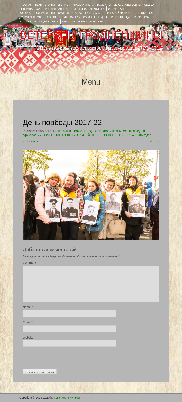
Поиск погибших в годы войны (119, 4)
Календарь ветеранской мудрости (109, 13)
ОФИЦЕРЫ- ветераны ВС (52, 8)
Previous (30, 141)
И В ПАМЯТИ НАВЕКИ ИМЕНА (76, 4)
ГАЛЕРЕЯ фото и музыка (88, 8)
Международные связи (41, 21)
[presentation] (54, 357)
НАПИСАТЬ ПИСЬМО (74, 21)
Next (154, 141)
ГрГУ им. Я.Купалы (67, 397)
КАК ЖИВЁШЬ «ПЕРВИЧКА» (63, 17)
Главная (26, 4)
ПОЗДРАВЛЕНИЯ (44, 13)
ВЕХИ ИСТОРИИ (45, 4)
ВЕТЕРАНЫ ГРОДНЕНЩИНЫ (91, 35)
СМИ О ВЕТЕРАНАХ (70, 13)
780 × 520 (61, 131)
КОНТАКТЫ (96, 21)
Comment (29, 262)
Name (27, 307)
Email (26, 322)
